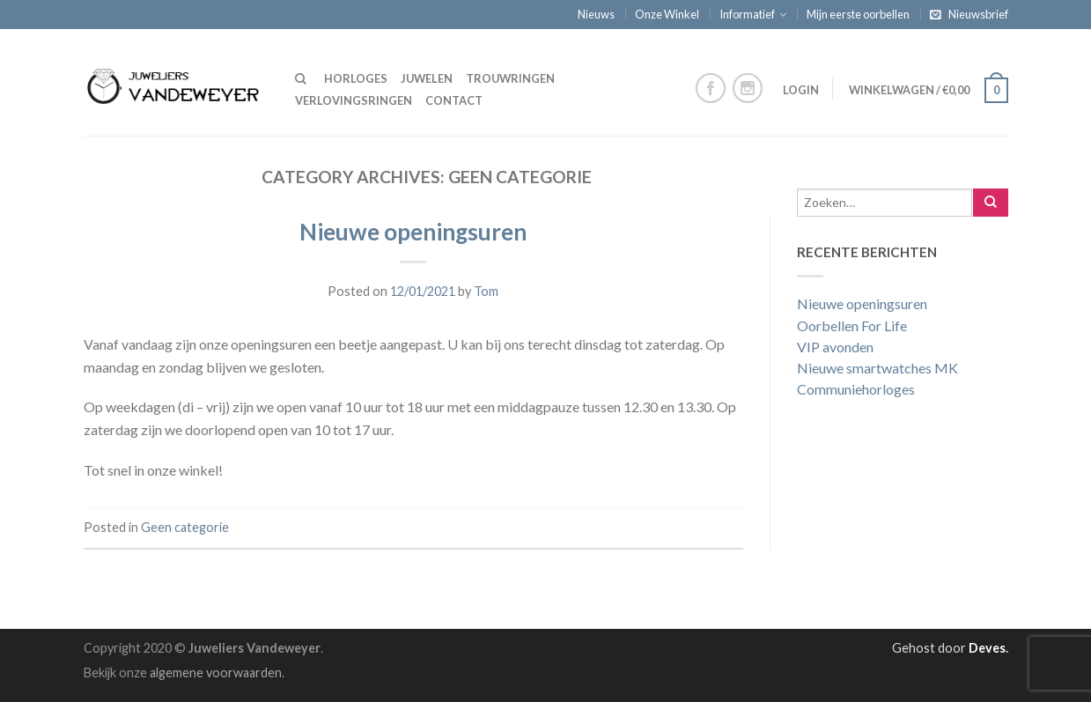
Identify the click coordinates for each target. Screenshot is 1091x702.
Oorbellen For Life (852, 325)
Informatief (747, 14)
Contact (454, 100)
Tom (486, 291)
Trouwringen (510, 78)
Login (801, 90)
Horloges (355, 78)
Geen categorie (185, 527)
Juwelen (427, 78)
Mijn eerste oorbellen (858, 14)
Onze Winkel (667, 14)
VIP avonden (835, 346)
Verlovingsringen (353, 100)
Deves (987, 647)
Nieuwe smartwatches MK (877, 367)
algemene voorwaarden (216, 672)
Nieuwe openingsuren (413, 232)
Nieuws (596, 14)
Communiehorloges (856, 389)
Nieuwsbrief (978, 14)
